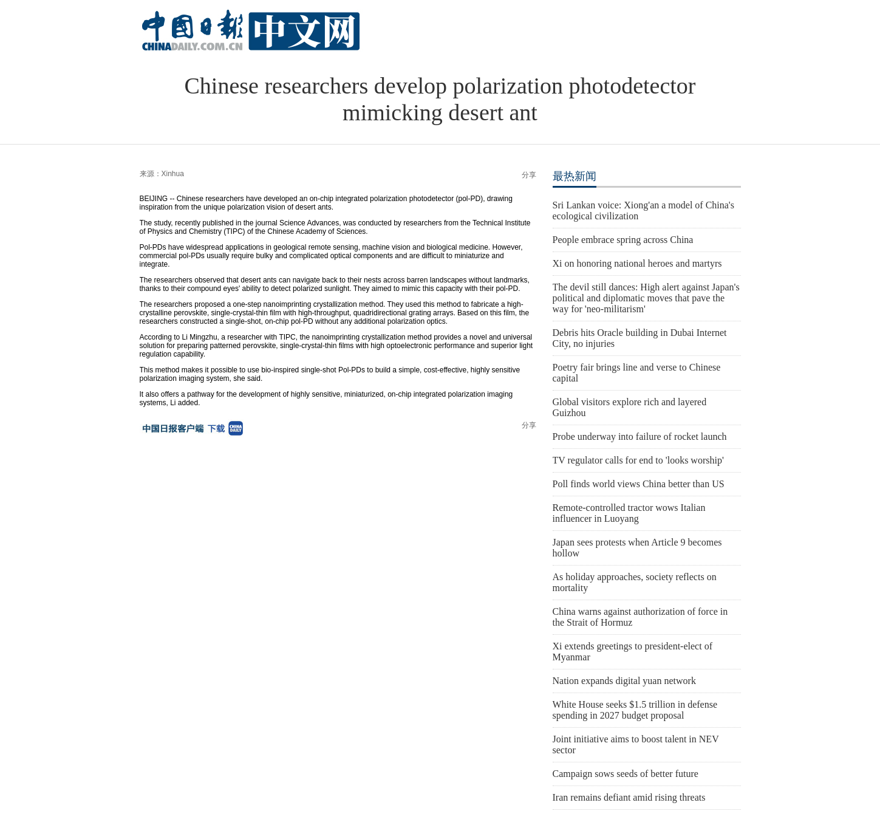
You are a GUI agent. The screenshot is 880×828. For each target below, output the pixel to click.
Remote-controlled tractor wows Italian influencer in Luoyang (629, 513)
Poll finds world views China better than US (639, 484)
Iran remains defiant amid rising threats (629, 797)
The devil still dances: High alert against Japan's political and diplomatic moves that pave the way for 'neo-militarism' (646, 298)
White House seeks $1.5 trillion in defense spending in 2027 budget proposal (635, 709)
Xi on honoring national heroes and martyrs (637, 263)
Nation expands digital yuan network (624, 681)
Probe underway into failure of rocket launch (640, 436)
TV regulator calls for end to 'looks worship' (638, 460)
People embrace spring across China (623, 239)
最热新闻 (574, 176)
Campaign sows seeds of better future (625, 773)
